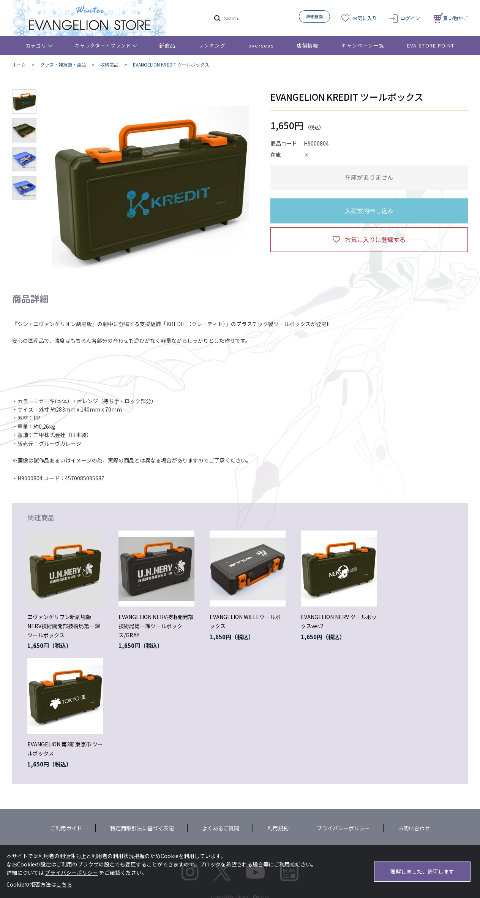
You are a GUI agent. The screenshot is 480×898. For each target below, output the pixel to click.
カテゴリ (36, 45)
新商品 (167, 45)
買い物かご (451, 18)
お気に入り (364, 18)
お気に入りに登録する (375, 239)
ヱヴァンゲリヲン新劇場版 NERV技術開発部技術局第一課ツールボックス (63, 626)
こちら (64, 884)
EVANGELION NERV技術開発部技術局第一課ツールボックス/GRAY (155, 626)
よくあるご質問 (220, 828)
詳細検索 (314, 16)
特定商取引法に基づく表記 (142, 828)
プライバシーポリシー (343, 828)
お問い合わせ (414, 828)
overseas (261, 45)
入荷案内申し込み (369, 210)
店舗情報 (307, 45)
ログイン (410, 18)
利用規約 (278, 828)
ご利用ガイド (66, 828)
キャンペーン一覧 (362, 45)
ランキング (212, 45)
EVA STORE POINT (431, 45)
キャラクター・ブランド (102, 45)
